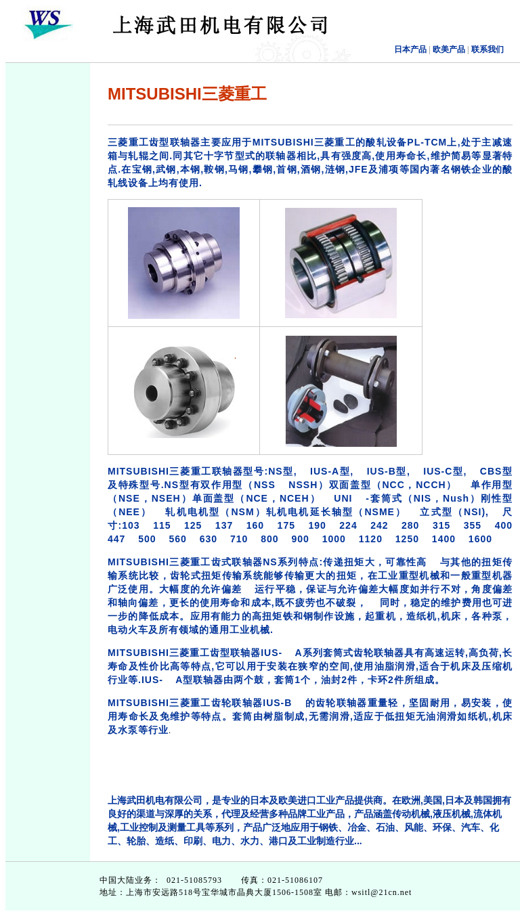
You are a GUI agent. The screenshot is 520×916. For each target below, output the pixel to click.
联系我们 (487, 49)
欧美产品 (448, 49)
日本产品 (410, 49)
